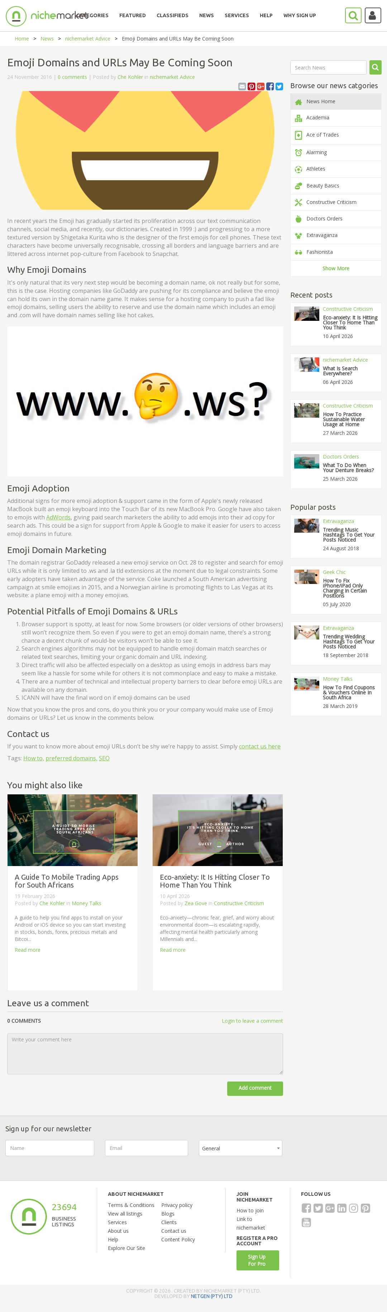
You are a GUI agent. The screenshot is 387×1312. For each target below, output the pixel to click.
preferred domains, (71, 758)
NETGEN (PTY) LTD (212, 1296)
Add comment (255, 1087)
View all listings (125, 1213)
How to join (250, 1210)
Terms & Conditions (131, 1205)
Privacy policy (176, 1205)
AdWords (58, 517)
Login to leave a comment (252, 1020)
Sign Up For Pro (257, 1260)
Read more (27, 949)
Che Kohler (130, 76)
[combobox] (240, 1148)
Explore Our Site (126, 1248)
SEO (104, 758)
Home (22, 38)
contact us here (260, 746)
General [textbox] (211, 1148)
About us (118, 1230)
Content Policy (178, 1239)
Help (113, 1239)
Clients (169, 1222)
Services (117, 1222)
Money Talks (86, 903)
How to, (33, 758)
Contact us (173, 1230)
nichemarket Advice (87, 38)
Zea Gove (196, 903)
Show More (335, 268)
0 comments (72, 76)
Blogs (168, 1213)
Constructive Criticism (239, 903)
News (47, 38)
